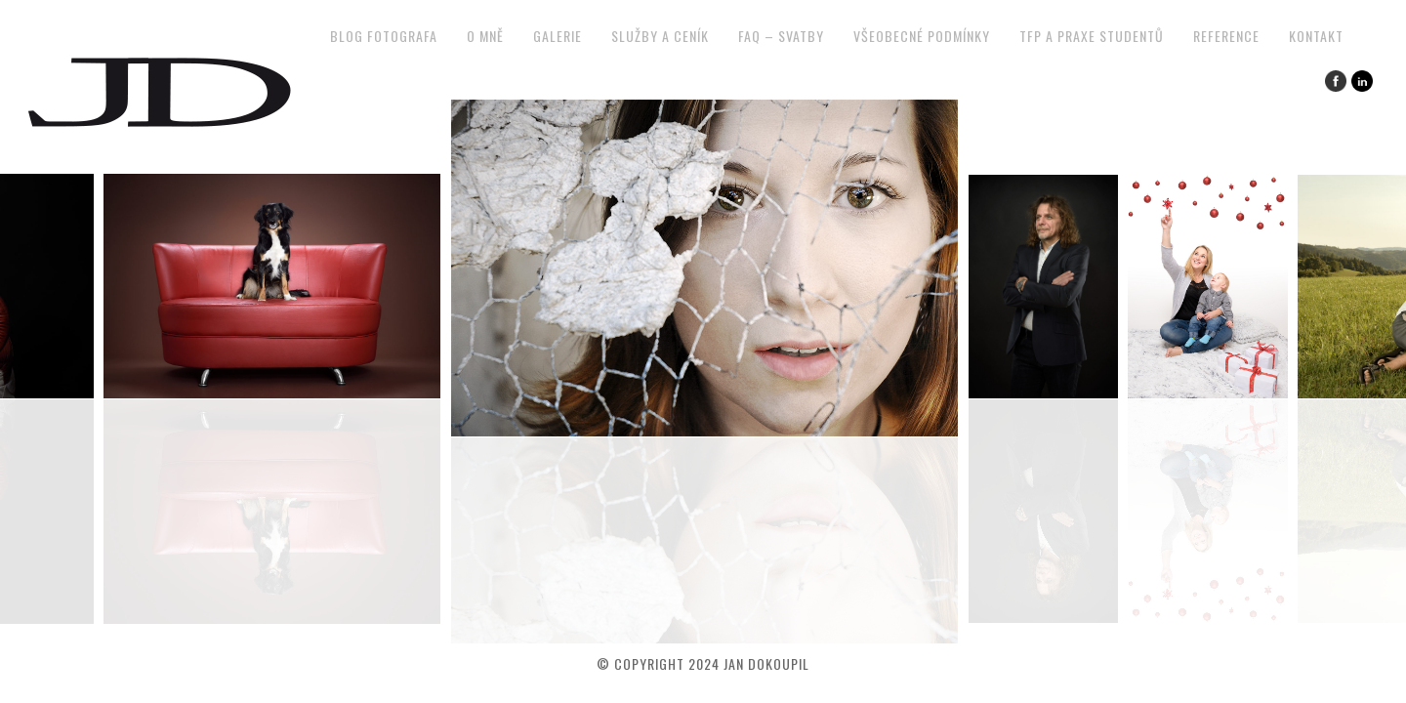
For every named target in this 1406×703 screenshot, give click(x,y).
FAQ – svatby (781, 35)
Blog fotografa (383, 35)
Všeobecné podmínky (921, 35)
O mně (485, 35)
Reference (1226, 35)
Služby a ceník (660, 35)
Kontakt (1316, 35)
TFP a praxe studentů (1091, 35)
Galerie (557, 35)
